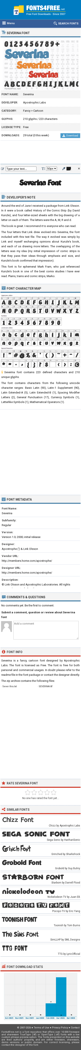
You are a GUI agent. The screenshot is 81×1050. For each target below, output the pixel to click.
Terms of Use (41, 1027)
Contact (75, 1027)
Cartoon (38, 110)
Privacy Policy (60, 1027)
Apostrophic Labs (34, 102)
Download (70, 135)
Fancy (26, 110)
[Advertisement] (40, 152)
